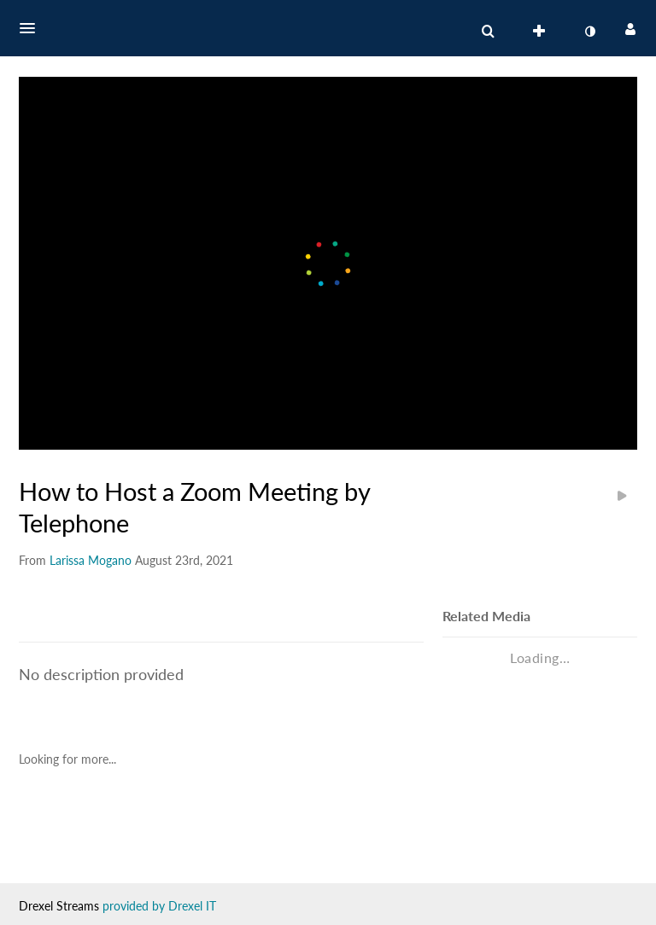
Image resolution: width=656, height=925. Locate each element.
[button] (32, 28)
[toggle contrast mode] (589, 31)
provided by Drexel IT (159, 906)
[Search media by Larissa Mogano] (91, 560)
